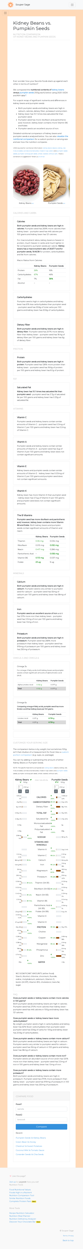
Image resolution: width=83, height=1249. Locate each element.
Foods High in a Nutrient (20, 1192)
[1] (25, 95)
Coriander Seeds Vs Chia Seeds (30, 1154)
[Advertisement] (41, 61)
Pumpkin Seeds (55, 203)
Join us (12, 1182)
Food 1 (19, 1104)
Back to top (68, 1240)
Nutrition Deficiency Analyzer (22, 1219)
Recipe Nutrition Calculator (21, 1213)
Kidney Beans (25, 203)
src (33, 203)
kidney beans (58, 90)
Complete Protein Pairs (22, 1201)
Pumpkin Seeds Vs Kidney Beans (31, 1138)
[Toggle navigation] (72, 5)
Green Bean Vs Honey (26, 1142)
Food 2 (19, 1115)
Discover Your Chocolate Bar (25, 1222)
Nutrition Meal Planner (19, 1216)
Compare (41, 1126)
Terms (65, 1236)
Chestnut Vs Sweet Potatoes (29, 1146)
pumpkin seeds (26, 93)
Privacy (71, 1236)
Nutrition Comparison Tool (21, 1195)
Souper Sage (18, 5)
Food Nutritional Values (20, 1190)
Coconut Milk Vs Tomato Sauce (30, 1150)
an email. (41, 157)
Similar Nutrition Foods (19, 1198)
